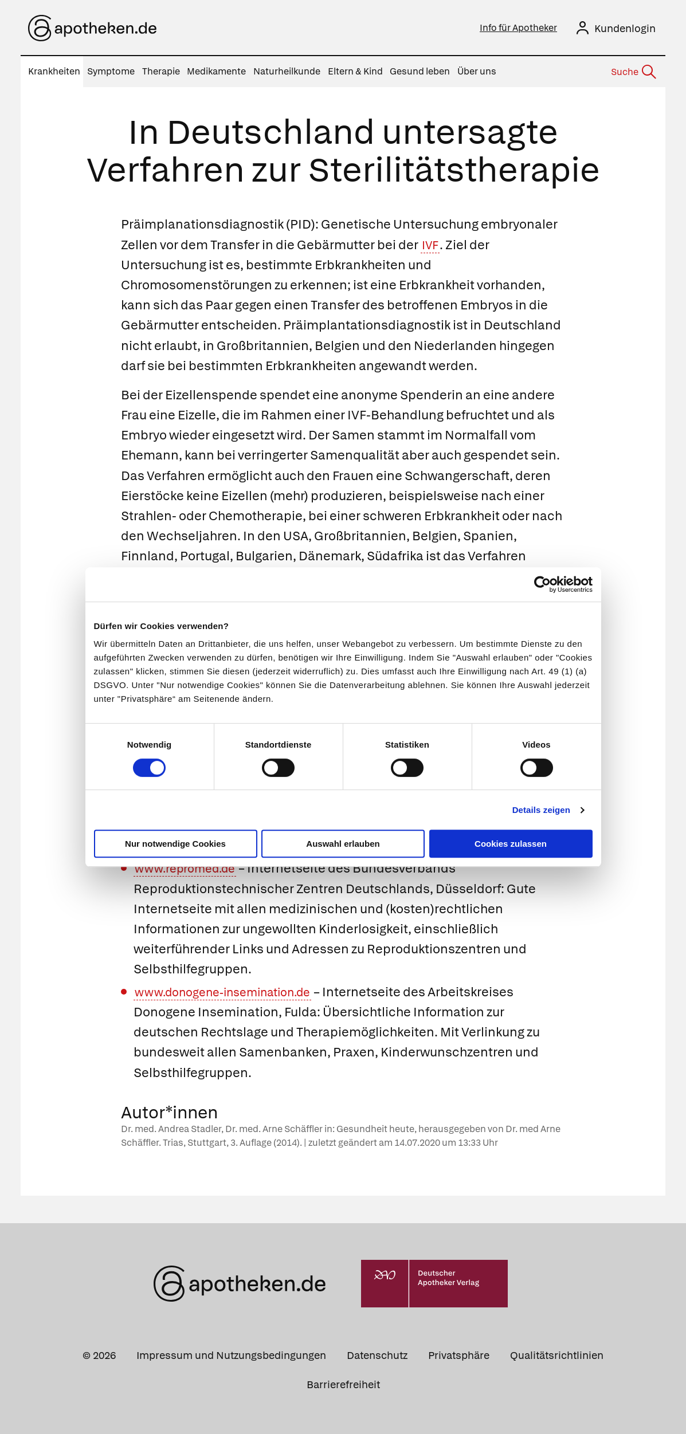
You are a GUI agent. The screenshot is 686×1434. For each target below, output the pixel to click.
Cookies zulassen (511, 843)
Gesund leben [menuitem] (420, 71)
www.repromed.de (190, 868)
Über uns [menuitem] (476, 71)
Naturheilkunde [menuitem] (286, 71)
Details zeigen (541, 810)
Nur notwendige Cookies (175, 843)
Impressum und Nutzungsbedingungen (231, 1355)
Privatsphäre (458, 1355)
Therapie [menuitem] (161, 71)
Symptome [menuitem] (111, 71)
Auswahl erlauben (342, 843)
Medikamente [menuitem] (216, 71)
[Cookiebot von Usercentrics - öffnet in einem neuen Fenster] (542, 584)
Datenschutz (377, 1355)
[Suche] (632, 72)
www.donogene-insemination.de (233, 992)
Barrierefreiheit (343, 1384)
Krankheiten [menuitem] (54, 71)
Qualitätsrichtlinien (556, 1355)
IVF (431, 245)
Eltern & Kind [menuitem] (355, 71)
